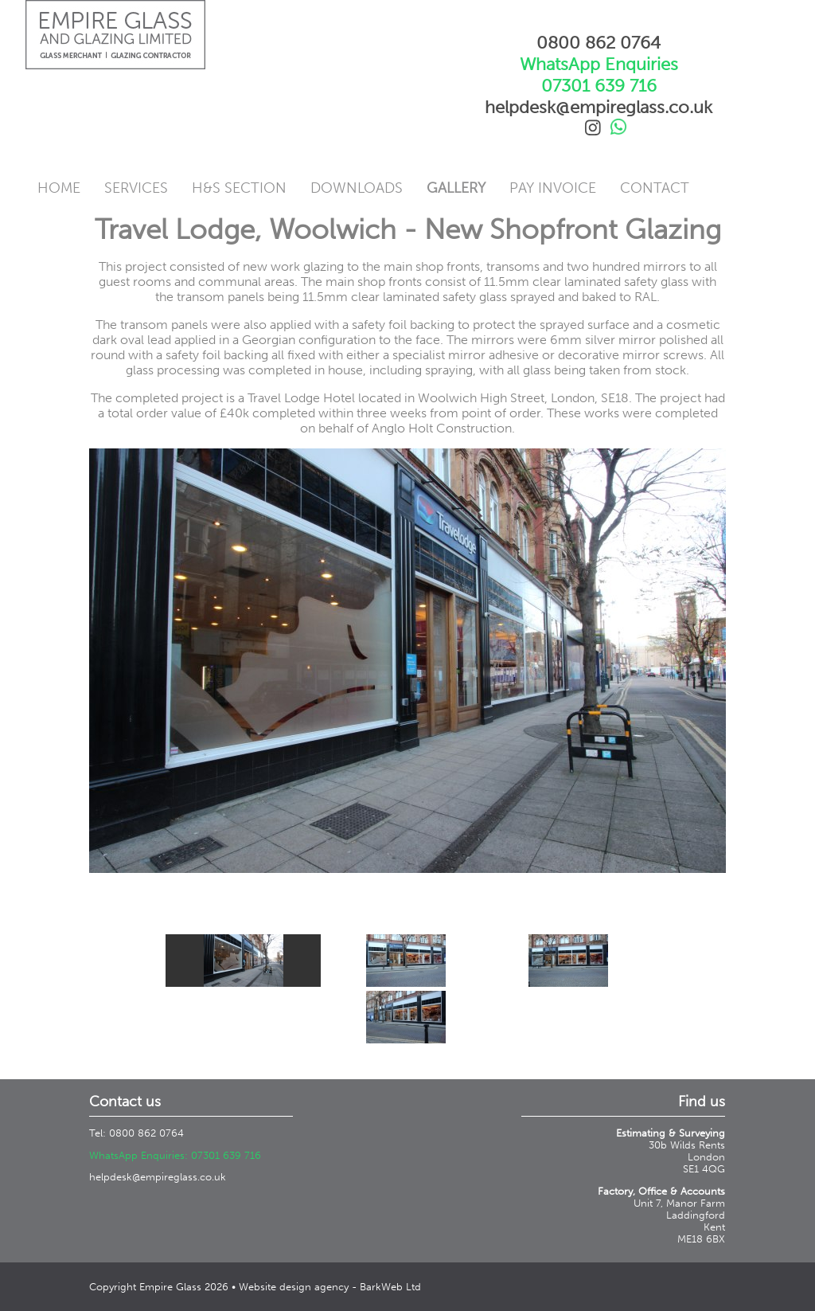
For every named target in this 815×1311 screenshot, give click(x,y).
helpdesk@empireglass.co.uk (157, 1177)
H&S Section (239, 188)
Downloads (356, 188)
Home (58, 188)
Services (136, 188)
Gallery (456, 188)
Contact (654, 188)
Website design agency (294, 1287)
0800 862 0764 (598, 42)
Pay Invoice (552, 188)
